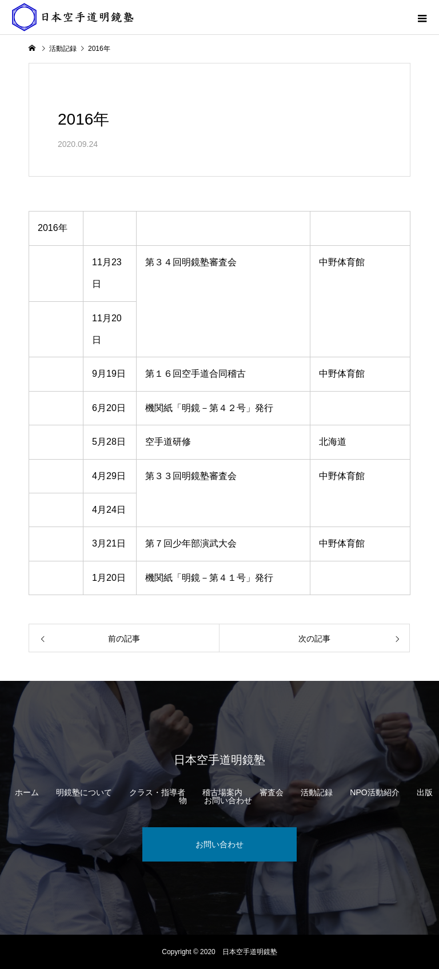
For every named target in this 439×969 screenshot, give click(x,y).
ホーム (27, 792)
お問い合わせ (228, 800)
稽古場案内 (222, 792)
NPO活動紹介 (374, 792)
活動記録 (317, 792)
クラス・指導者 (157, 792)
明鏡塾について (84, 792)
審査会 (272, 792)
